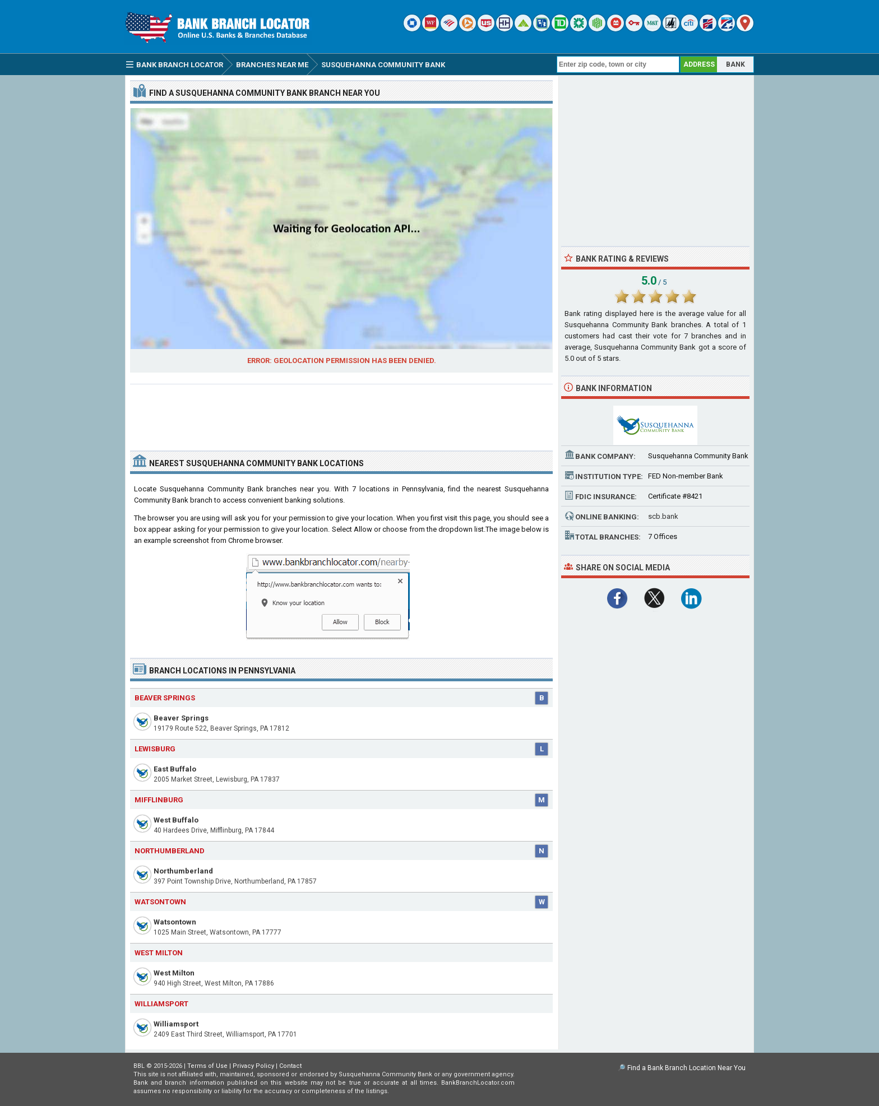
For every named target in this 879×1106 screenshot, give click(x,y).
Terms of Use (207, 1066)
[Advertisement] (341, 413)
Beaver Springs (181, 718)
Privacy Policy (253, 1066)
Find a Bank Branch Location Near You (686, 1068)
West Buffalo (176, 820)
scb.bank (663, 516)
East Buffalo (175, 769)
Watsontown (175, 922)
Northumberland (183, 871)
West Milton (174, 973)
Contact (290, 1066)
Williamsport (176, 1024)
